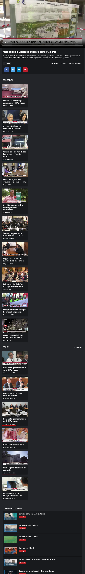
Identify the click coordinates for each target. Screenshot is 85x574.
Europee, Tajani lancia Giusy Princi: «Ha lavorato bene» (12, 127)
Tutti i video (78, 347)
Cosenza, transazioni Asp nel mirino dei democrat (12, 394)
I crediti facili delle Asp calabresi (14, 444)
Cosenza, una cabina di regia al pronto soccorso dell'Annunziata (14, 101)
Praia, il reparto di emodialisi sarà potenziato (14, 469)
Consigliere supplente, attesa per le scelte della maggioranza (14, 310)
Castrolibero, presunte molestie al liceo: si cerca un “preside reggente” (14, 154)
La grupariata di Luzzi (26, 548)
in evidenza (54, 64)
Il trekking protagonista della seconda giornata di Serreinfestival (13, 207)
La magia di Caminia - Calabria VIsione (32, 514)
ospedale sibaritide (75, 64)
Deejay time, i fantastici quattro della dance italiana (36, 571)
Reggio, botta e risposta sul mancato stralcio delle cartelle (13, 259)
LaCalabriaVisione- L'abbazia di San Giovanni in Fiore (37, 559)
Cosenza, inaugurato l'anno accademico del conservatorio (13, 234)
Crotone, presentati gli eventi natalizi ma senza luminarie (13, 336)
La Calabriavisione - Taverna (28, 537)
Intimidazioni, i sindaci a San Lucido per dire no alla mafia (13, 285)
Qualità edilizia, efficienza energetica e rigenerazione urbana (14, 180)
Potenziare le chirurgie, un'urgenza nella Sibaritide (12, 494)
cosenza (63, 64)
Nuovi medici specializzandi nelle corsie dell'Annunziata (14, 368)
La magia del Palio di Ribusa (28, 525)
